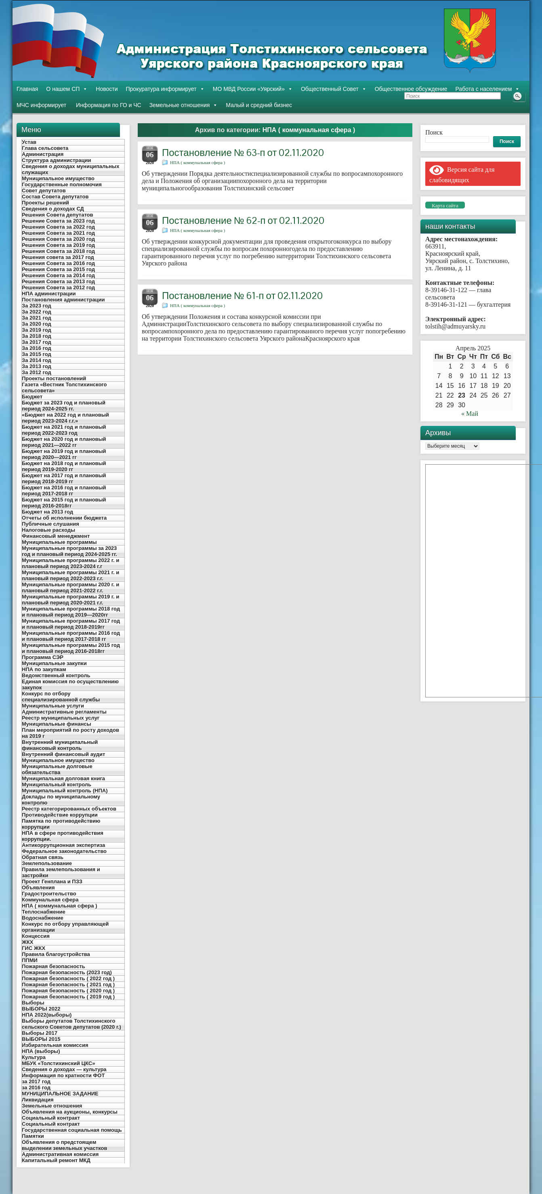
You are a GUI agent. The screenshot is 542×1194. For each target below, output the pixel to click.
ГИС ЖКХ (33, 948)
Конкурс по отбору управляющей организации (65, 927)
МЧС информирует (41, 105)
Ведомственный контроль (56, 675)
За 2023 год (36, 306)
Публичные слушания (50, 524)
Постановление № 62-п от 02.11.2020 (243, 220)
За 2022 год (36, 312)
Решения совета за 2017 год (58, 257)
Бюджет (32, 397)
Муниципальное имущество (58, 178)
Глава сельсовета (45, 148)
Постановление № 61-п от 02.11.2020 (242, 295)
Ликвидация (38, 1100)
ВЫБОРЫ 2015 (41, 1039)
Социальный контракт (51, 1118)
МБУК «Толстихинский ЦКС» (58, 1063)
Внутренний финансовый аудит (63, 754)
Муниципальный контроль (56, 784)
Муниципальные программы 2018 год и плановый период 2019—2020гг (71, 612)
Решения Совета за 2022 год (58, 227)
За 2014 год (36, 360)
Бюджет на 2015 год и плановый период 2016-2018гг (64, 503)
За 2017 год (36, 342)
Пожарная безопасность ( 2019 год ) (68, 997)
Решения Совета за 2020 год (58, 239)
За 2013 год (36, 366)
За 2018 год (36, 336)
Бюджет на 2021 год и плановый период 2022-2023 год (64, 430)
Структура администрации (56, 160)
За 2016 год (36, 348)
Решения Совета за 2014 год (58, 275)
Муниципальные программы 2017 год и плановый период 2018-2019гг (71, 624)
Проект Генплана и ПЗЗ (52, 881)
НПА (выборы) (41, 1051)
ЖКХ (27, 942)
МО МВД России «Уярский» (253, 89)
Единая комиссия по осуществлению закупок (70, 684)
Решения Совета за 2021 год (58, 233)
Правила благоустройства (56, 954)
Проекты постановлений (54, 378)
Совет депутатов (44, 190)
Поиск (434, 132)
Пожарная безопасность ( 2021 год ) (68, 984)
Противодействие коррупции (60, 815)
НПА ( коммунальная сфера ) (59, 906)
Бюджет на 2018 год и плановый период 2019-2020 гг (64, 466)
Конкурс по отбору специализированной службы (61, 697)
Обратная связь (42, 857)
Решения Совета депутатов (57, 215)
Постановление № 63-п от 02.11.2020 (243, 152)
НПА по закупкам (44, 669)
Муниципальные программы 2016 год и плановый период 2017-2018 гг (71, 636)
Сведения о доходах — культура (64, 1069)
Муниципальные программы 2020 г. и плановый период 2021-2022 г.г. (70, 587)
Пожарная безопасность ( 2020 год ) (68, 991)
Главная (27, 89)
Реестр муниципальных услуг (60, 718)
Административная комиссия (60, 1154)
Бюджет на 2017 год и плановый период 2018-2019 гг (64, 478)
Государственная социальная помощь (72, 1130)
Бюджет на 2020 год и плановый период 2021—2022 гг (64, 442)
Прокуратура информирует (165, 89)
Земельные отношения (183, 105)
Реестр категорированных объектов (69, 809)
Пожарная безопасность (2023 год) (67, 972)
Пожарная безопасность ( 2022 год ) (68, 978)
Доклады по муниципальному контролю (61, 800)
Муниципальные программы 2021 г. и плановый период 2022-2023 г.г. (70, 575)
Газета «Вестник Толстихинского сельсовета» (64, 387)
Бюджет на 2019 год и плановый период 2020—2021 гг (64, 454)
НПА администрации (49, 294)
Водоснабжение (42, 918)
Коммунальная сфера (50, 900)
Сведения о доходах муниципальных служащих (70, 169)
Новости (107, 89)
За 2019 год (36, 330)
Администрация (42, 154)
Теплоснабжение (43, 912)
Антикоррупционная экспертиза (63, 845)
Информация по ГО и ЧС (107, 105)
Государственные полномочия (62, 184)
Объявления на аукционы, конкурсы (70, 1112)
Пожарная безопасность (53, 966)
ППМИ (30, 960)
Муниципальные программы (59, 542)
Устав (29, 142)
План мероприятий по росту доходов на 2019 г (70, 733)
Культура (34, 1057)
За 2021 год (36, 318)
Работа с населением (488, 89)
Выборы (33, 1003)
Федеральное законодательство (64, 851)
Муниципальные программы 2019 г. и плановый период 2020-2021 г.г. (70, 600)
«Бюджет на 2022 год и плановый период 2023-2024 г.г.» (65, 418)
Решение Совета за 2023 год (58, 221)
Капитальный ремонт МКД (56, 1160)
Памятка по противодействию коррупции (61, 824)
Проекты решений (45, 203)
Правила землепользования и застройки (61, 872)
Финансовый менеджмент (56, 536)
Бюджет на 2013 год (47, 512)
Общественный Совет (334, 89)
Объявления (38, 887)
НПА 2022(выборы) (46, 1015)
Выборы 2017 (39, 1033)
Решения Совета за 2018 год (58, 251)
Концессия (36, 936)
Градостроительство (49, 894)
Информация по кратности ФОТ (63, 1075)
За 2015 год (36, 354)
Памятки (33, 1136)
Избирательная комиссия (55, 1045)
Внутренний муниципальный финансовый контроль (60, 745)
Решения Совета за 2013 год (58, 281)
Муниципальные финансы (56, 724)
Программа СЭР (42, 657)
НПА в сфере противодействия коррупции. (62, 836)
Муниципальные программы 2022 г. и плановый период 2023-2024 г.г (70, 563)
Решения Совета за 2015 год (58, 269)
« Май (469, 413)
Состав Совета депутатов (55, 197)
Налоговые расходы (48, 530)
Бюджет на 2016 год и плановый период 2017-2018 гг (64, 490)
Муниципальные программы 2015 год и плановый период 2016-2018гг (71, 648)
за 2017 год (36, 1081)
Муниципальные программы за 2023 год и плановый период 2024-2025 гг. (69, 551)
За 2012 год (36, 372)
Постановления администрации (63, 300)
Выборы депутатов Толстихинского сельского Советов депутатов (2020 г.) (71, 1024)
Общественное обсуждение (411, 89)
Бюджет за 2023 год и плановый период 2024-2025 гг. (63, 406)
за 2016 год (36, 1087)
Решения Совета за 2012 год (58, 287)
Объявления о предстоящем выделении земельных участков (64, 1145)
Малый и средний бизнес (259, 105)
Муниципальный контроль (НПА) (64, 791)
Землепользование (47, 863)
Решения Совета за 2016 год (58, 263)
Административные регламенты (64, 712)
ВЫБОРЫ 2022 (41, 1009)
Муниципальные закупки (54, 663)
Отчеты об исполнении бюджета (64, 518)
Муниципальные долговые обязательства (57, 769)
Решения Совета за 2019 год (58, 245)
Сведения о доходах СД (53, 209)
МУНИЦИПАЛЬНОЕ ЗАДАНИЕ (60, 1094)
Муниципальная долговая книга (63, 778)
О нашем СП (67, 89)
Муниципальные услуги (53, 706)
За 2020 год (36, 324)
